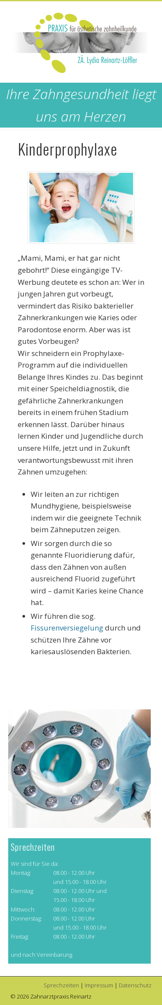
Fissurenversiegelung (67, 628)
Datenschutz (135, 985)
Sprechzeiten (61, 985)
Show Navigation (131, 77)
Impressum (99, 985)
